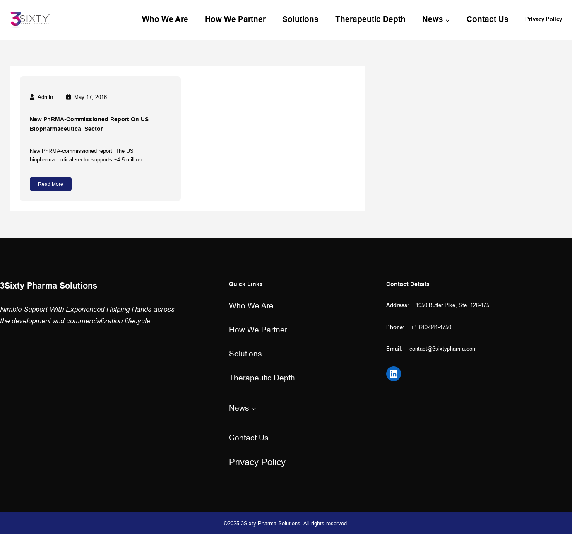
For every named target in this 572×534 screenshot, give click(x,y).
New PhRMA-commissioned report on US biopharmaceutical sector (89, 124)
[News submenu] (447, 19)
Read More (50, 184)
